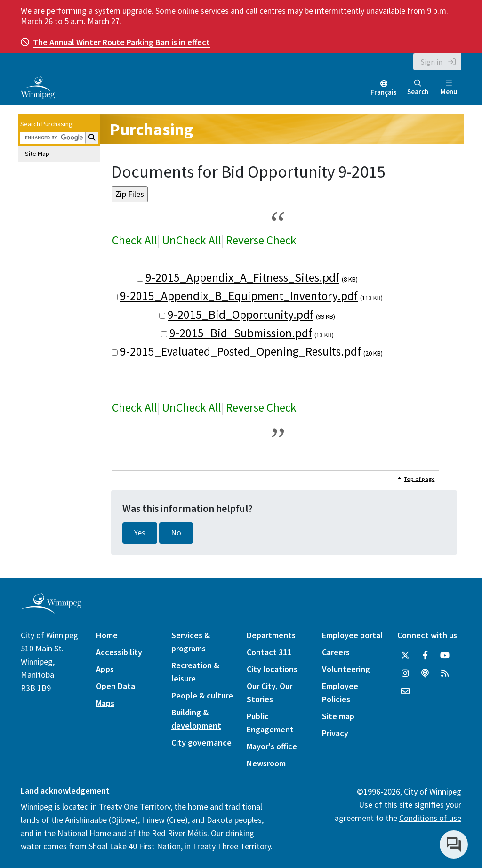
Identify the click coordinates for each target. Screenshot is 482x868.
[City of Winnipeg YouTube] (445, 656)
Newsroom (266, 763)
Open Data (115, 686)
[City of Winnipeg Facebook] (425, 656)
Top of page (419, 478)
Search (417, 88)
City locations (272, 669)
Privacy (335, 733)
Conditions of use (430, 817)
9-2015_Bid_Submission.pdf (240, 333)
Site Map (37, 153)
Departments (271, 635)
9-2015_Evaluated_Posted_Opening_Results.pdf (240, 351)
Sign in (431, 61)
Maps (105, 703)
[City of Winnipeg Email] (405, 691)
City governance (201, 742)
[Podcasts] (425, 673)
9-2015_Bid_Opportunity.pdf (240, 314)
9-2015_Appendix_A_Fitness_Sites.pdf (242, 277)
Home (107, 635)
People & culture (202, 695)
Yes (139, 532)
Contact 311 (269, 652)
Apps (105, 669)
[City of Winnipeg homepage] (51, 609)
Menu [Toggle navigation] (449, 88)
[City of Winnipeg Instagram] (405, 673)
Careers (336, 652)
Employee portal (352, 635)
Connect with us (427, 635)
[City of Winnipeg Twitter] (405, 656)
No (176, 532)
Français (383, 92)
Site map (338, 716)
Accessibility (119, 652)
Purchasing (151, 129)
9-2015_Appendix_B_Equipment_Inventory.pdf (239, 295)
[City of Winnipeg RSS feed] (445, 673)
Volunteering (346, 669)
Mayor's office (272, 746)
